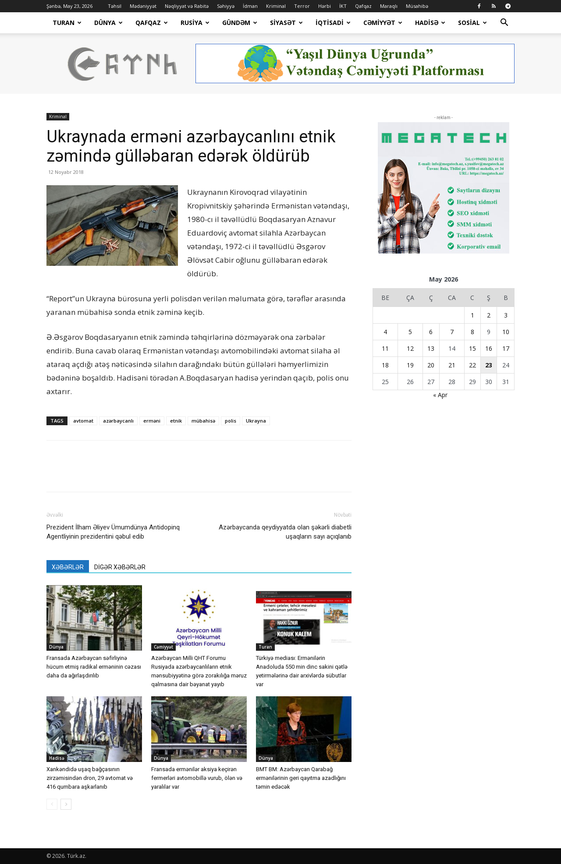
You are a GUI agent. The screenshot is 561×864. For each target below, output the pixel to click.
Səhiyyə (225, 6)
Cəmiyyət (382, 22)
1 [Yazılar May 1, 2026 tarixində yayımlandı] (472, 315)
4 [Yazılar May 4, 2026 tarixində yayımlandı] (385, 332)
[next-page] (65, 804)
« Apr (440, 395)
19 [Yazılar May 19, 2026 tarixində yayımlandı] (410, 365)
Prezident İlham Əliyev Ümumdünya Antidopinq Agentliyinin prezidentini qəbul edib (113, 531)
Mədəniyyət (143, 6)
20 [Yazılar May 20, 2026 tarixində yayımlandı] (430, 365)
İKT (343, 6)
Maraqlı (389, 6)
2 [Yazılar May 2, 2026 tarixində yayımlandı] (488, 315)
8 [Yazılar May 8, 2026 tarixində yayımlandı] (472, 332)
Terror (302, 6)
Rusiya (195, 22)
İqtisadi (333, 22)
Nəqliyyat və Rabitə (187, 6)
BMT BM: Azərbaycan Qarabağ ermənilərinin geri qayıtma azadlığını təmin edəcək (301, 778)
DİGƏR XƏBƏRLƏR (120, 567)
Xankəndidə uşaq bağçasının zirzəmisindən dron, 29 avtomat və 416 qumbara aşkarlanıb (89, 778)
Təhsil (114, 6)
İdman (250, 6)
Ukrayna (256, 420)
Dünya (108, 22)
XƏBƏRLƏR (68, 567)
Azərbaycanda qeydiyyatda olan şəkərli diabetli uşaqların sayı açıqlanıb (285, 531)
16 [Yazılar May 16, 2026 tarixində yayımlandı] (488, 348)
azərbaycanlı (118, 420)
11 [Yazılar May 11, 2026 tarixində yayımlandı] (385, 348)
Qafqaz (363, 6)
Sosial (472, 22)
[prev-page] (51, 804)
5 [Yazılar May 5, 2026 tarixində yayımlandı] (410, 332)
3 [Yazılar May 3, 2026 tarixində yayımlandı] (506, 315)
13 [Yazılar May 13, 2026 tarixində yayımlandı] (430, 348)
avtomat (83, 420)
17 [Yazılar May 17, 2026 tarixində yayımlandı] (505, 348)
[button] (504, 23)
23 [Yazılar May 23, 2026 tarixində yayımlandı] (488, 365)
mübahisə (203, 420)
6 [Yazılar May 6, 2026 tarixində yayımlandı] (431, 332)
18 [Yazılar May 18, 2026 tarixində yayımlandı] (385, 365)
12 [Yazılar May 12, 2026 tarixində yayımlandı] (410, 348)
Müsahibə (417, 6)
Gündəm (239, 22)
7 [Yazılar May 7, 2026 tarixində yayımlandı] (452, 332)
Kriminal (276, 6)
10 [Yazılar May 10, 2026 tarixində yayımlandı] (505, 332)
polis (230, 420)
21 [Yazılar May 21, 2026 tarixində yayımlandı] (451, 365)
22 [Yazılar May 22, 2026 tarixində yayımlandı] (472, 365)
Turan (67, 22)
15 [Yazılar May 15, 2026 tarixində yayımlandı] (472, 348)
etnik (176, 420)
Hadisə (430, 22)
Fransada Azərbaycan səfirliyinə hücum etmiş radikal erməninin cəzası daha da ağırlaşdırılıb (93, 667)
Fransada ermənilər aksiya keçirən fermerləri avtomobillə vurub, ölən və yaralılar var (196, 778)
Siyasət (286, 22)
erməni (151, 420)
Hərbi (324, 6)
